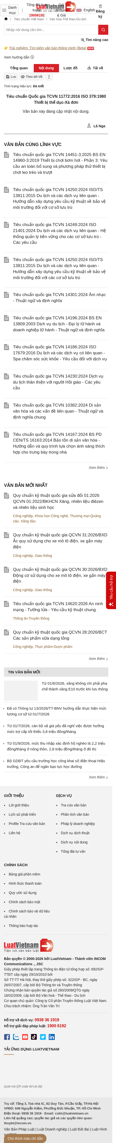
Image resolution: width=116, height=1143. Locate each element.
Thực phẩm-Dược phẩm (53, 647)
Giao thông (43, 556)
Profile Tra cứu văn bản (27, 824)
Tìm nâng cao (94, 40)
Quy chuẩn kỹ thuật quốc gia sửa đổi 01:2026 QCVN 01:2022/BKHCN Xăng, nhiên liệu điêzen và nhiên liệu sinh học (58, 501)
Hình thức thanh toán (25, 883)
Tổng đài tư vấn (73, 851)
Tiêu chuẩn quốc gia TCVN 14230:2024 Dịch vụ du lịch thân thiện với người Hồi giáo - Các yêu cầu (58, 382)
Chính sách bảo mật (24, 902)
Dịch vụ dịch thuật (75, 833)
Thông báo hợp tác (23, 926)
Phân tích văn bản (75, 814)
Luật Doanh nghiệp (52, 1129)
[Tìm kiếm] (103, 30)
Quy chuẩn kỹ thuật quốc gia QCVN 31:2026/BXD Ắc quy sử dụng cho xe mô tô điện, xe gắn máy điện (60, 541)
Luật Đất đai (79, 1129)
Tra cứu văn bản (73, 805)
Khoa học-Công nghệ (51, 516)
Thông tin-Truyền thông (31, 618)
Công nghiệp (23, 516)
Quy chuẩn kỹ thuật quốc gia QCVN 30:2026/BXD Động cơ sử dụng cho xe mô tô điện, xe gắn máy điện (60, 575)
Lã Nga (96, 126)
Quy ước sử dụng (22, 893)
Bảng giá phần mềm (24, 874)
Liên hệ (14, 833)
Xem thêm (98, 468)
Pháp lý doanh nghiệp (78, 824)
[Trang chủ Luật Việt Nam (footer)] (56, 945)
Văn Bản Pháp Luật (19, 1129)
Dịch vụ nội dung (74, 842)
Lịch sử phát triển (22, 814)
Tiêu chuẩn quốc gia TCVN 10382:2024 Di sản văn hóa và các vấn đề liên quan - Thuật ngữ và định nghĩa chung (58, 411)
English (84, 10)
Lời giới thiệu (19, 805)
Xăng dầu (28, 521)
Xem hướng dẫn (19, 57)
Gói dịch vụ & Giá (61, 10)
